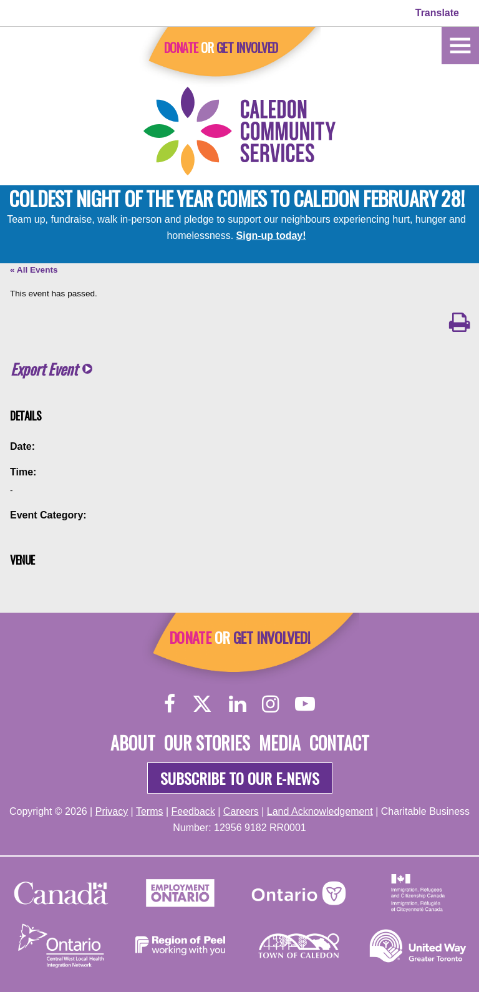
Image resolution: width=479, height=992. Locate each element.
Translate (437, 12)
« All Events (34, 270)
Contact (339, 743)
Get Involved (247, 47)
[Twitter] (202, 703)
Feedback (193, 811)
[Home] (460, 44)
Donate (181, 47)
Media (280, 743)
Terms (149, 811)
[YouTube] (305, 703)
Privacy (111, 811)
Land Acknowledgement (320, 811)
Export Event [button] (44, 369)
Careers (241, 811)
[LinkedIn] (237, 703)
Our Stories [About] (207, 743)
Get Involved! (271, 637)
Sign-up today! (271, 235)
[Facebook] (170, 703)
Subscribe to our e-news (239, 778)
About (132, 743)
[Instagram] (270, 703)
